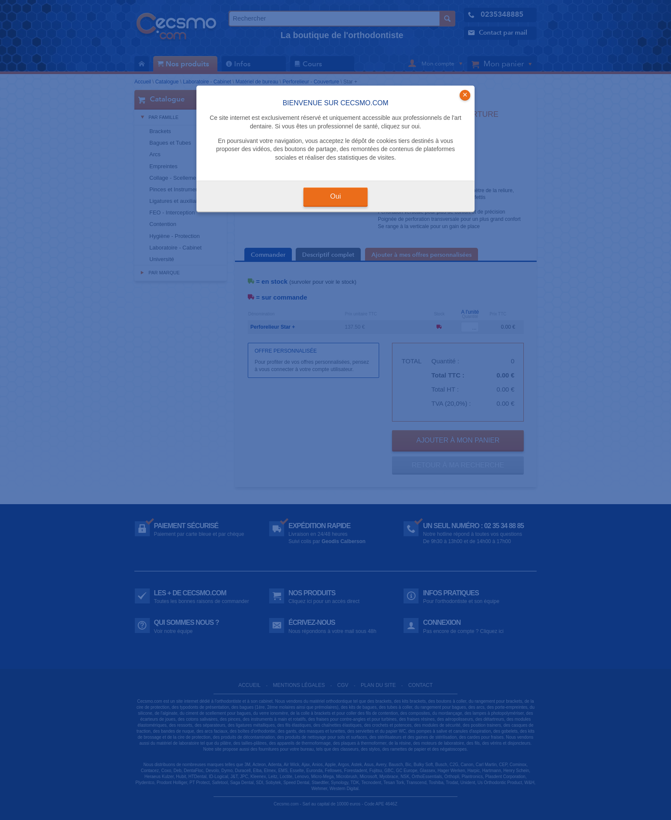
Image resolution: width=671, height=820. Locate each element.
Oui (335, 196)
